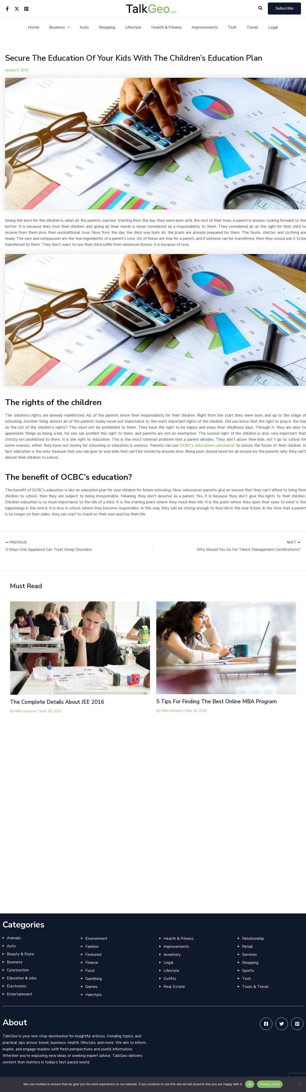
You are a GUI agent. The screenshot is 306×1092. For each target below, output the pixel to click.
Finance (91, 962)
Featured (93, 954)
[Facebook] (7, 9)
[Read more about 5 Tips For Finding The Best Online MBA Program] (226, 648)
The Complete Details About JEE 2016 (59, 702)
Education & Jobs (22, 978)
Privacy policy (269, 1084)
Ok (250, 1084)
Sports (248, 970)
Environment (96, 938)
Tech (227, 27)
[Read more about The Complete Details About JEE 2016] (80, 648)
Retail (247, 946)
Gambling (93, 978)
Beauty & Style (20, 954)
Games (91, 986)
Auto (89, 27)
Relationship (253, 938)
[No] (299, 1084)
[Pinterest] (26, 9)
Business (66, 27)
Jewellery (172, 954)
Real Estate (174, 986)
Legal (264, 27)
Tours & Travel (255, 986)
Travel (245, 27)
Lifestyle (134, 27)
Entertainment (19, 994)
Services (249, 954)
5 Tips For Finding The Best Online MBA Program (220, 702)
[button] (260, 8)
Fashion (92, 946)
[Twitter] (17, 9)
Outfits (170, 978)
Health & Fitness (165, 27)
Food (89, 970)
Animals (14, 938)
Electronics (16, 986)
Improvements (202, 27)
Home (42, 27)
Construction (18, 970)
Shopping (110, 27)
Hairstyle (93, 994)
